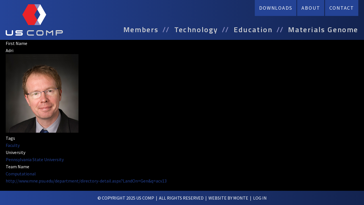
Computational (21, 174)
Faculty (13, 145)
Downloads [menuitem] (275, 8)
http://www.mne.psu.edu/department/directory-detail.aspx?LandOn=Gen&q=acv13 (86, 181)
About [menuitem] (310, 8)
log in (260, 198)
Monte (240, 198)
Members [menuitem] (141, 30)
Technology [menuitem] (196, 30)
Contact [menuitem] (341, 8)
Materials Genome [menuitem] (323, 30)
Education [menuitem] (253, 30)
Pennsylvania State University (35, 159)
